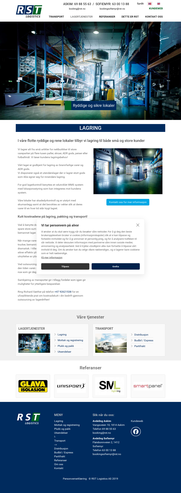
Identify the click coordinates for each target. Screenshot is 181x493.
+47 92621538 (63, 291)
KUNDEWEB (156, 8)
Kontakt (58, 468)
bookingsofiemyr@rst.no (112, 8)
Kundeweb (137, 421)
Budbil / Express (143, 340)
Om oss (58, 464)
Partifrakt (139, 346)
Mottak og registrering (70, 340)
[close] (137, 224)
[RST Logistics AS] (29, 11)
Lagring (62, 334)
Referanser (60, 460)
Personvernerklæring (75, 478)
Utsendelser (64, 351)
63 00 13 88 (120, 4)
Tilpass (65, 266)
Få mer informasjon (51, 257)
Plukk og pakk (66, 346)
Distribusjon (141, 334)
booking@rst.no (77, 8)
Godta (115, 266)
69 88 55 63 (82, 4)
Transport (59, 440)
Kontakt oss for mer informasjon (128, 202)
